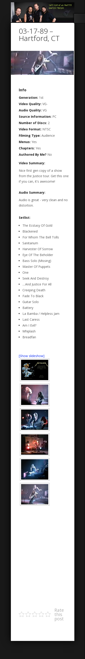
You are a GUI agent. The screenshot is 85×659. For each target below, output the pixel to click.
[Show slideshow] (31, 356)
